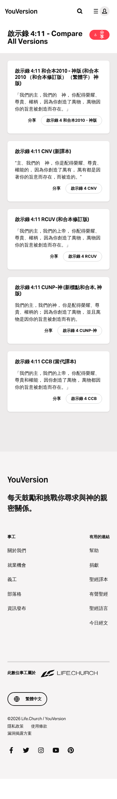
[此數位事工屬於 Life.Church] (58, 669)
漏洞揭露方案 (19, 733)
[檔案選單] (100, 11)
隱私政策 (15, 726)
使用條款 (39, 726)
